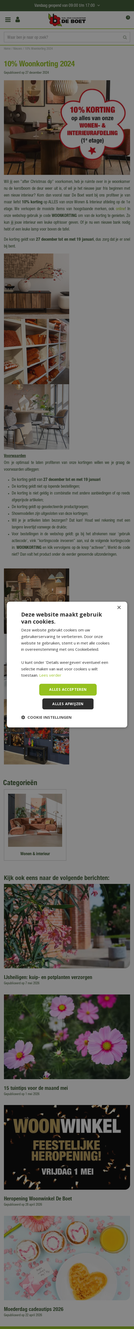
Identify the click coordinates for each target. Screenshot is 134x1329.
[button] (46, 717)
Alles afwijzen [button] (68, 703)
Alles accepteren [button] (67, 689)
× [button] (119, 608)
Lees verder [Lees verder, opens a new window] (50, 675)
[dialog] (67, 664)
